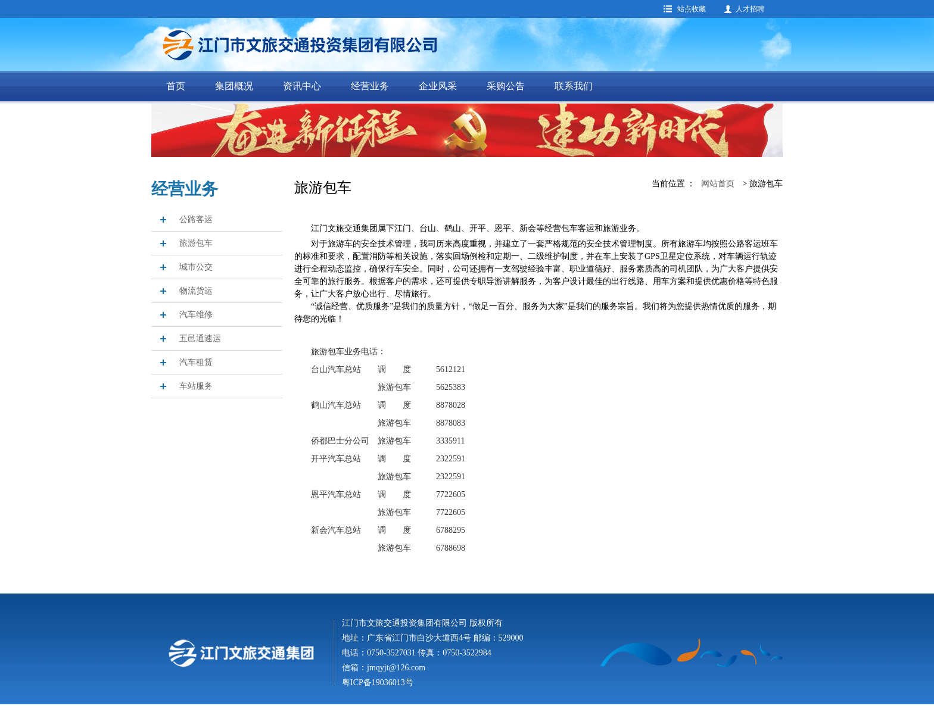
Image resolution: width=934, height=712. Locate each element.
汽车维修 (196, 314)
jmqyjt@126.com (396, 667)
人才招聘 (750, 9)
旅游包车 (196, 243)
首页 (175, 86)
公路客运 (196, 219)
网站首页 (717, 183)
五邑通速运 (200, 338)
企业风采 (438, 86)
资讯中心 (302, 86)
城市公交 (196, 267)
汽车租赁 (196, 362)
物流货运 (196, 290)
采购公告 (506, 86)
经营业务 (370, 86)
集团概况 (234, 86)
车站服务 (196, 386)
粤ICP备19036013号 (377, 682)
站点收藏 (691, 9)
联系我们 (574, 86)
